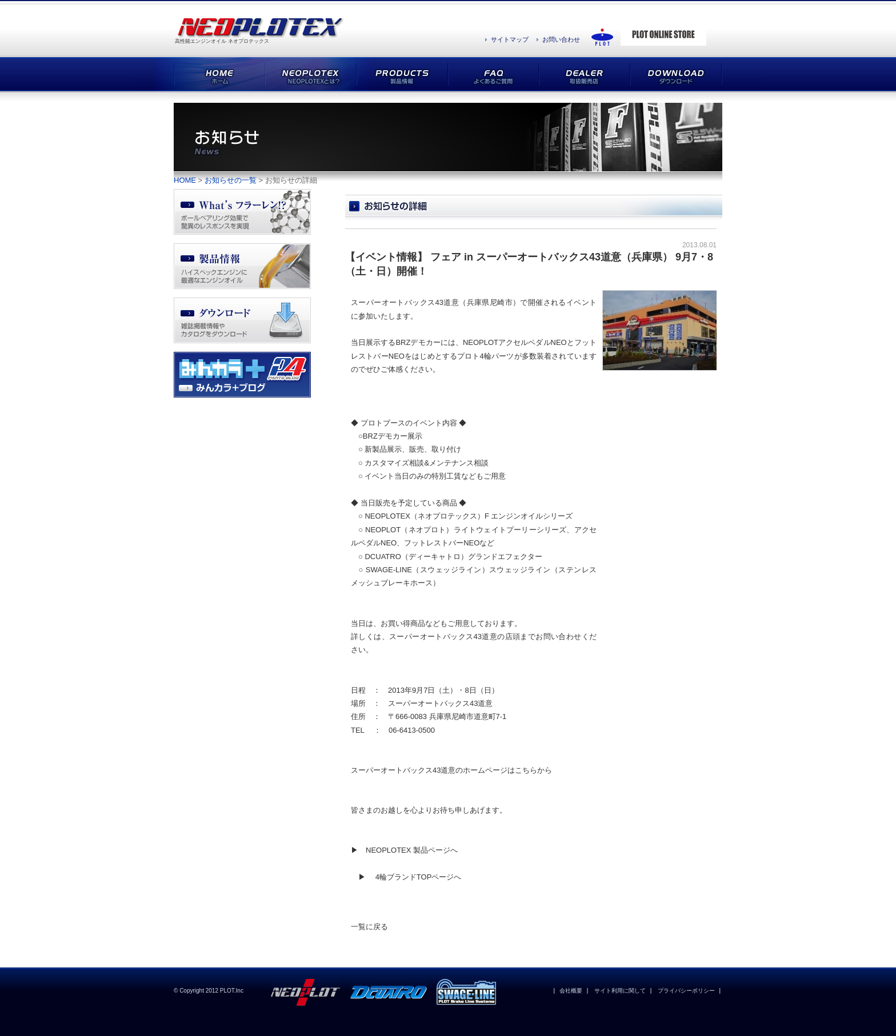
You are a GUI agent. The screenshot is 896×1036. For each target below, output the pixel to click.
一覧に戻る (369, 926)
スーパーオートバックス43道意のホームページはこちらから (451, 770)
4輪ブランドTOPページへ (418, 877)
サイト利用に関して (620, 990)
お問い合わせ (561, 39)
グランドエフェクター (505, 556)
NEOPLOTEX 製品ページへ (412, 850)
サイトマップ (510, 39)
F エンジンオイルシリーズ (529, 516)
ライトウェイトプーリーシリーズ (510, 529)
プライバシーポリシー (686, 990)
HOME (185, 180)
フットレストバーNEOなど (449, 543)
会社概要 (570, 990)
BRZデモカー (385, 436)
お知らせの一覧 (231, 180)
